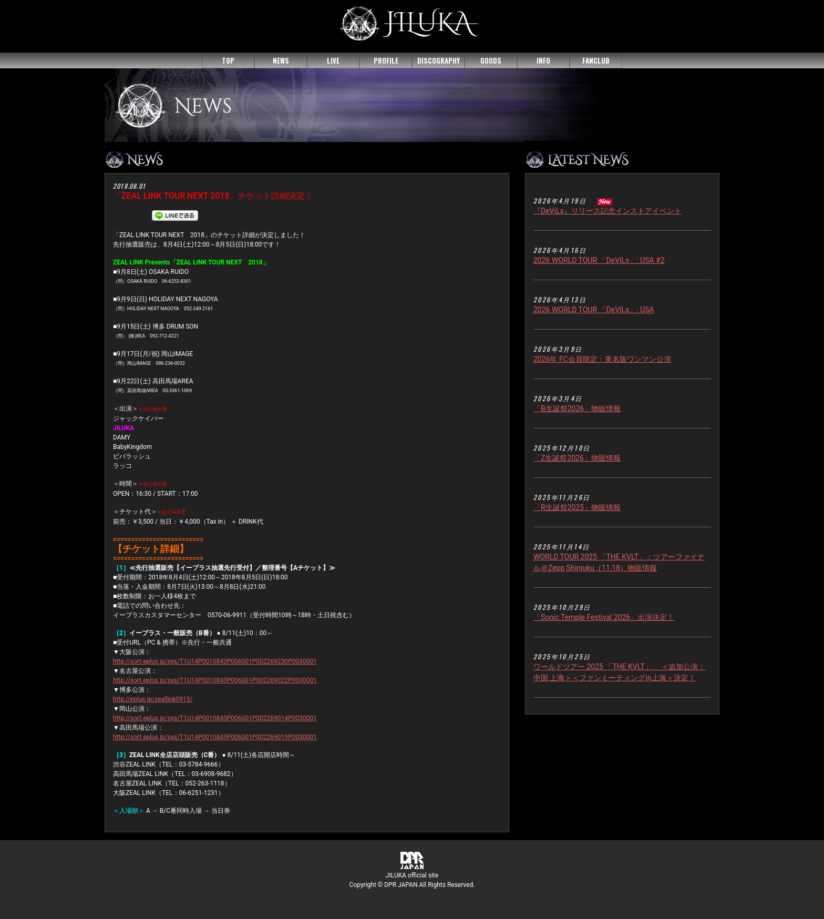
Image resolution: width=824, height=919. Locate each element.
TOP (228, 60)
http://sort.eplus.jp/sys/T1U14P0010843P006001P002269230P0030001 (215, 661)
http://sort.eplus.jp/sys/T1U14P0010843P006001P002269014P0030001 (215, 718)
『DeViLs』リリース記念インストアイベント (607, 211)
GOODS (490, 60)
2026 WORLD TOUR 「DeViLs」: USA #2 (599, 260)
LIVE (333, 60)
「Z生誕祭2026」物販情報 (577, 458)
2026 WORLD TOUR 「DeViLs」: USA (593, 309)
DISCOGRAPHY (438, 60)
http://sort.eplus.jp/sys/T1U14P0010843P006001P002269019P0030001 (215, 737)
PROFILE (386, 60)
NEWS (281, 60)
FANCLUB (596, 60)
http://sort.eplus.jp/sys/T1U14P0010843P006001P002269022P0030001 (215, 680)
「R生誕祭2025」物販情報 (577, 507)
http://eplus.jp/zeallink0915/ (152, 699)
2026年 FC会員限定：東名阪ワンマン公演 (602, 359)
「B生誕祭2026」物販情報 (577, 408)
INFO (543, 60)
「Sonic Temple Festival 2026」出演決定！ (603, 617)
